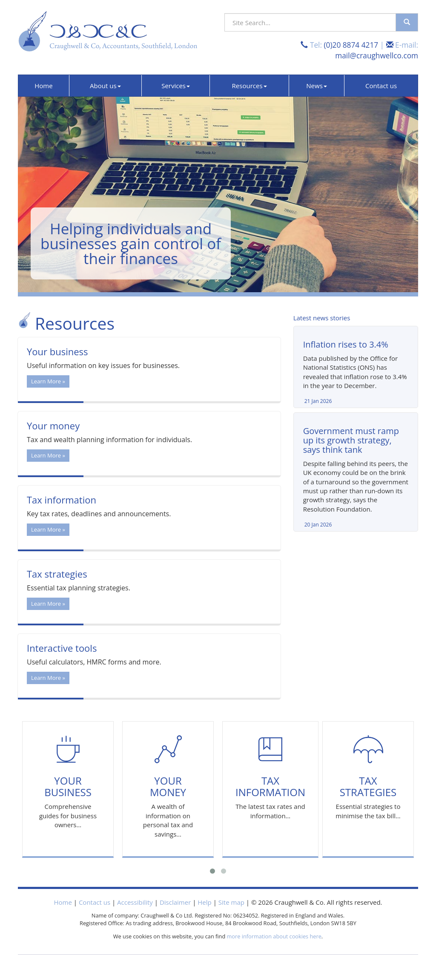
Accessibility (135, 902)
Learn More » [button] (48, 381)
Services (175, 85)
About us (105, 85)
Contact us (381, 85)
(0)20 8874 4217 (351, 45)
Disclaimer (175, 902)
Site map (231, 902)
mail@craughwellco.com (376, 55)
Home (43, 85)
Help (204, 902)
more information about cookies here (274, 936)
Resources (249, 85)
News (316, 85)
